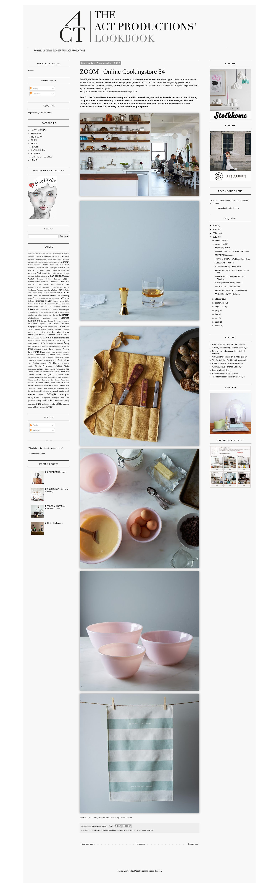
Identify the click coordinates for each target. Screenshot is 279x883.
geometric (31, 401)
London (44, 321)
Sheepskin (58, 357)
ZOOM (150, 830)
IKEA (58, 304)
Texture (36, 372)
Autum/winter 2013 (44, 259)
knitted (60, 401)
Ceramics (32, 273)
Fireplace (41, 293)
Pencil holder (33, 346)
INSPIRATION (37, 137)
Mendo (66, 329)
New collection (34, 340)
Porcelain (58, 349)
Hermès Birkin (64, 301)
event (63, 397)
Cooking (112, 830)
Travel (31, 374)
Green (35, 298)
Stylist (66, 366)
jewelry (38, 401)
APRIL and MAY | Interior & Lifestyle (228, 363)
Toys (67, 372)
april (217, 322)
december (219, 240)
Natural (50, 337)
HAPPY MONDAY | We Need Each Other (232, 259)
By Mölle (61, 270)
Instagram (65, 306)
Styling (58, 366)
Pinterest (37, 349)
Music (37, 338)
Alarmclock (57, 254)
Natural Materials (61, 338)
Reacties (35, 94)
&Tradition (31, 254)
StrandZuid (65, 363)
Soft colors (63, 360)
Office (58, 340)
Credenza (44, 282)
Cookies (48, 279)
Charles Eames (56, 273)
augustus (219, 306)
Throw (62, 372)
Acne (50, 254)
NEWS (34, 143)
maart (218, 326)
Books (66, 268)
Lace (55, 318)
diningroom (45, 397)
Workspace (64, 385)
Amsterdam (46, 256)
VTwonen (59, 375)
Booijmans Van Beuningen (47, 268)
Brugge (47, 270)
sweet (30, 407)
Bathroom (55, 262)
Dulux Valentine (57, 284)
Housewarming (49, 304)
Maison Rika (52, 327)
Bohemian (31, 268)
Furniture (52, 295)
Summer (40, 369)
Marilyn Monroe (40, 329)
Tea (67, 369)
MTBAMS (56, 324)
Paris (61, 343)
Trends (39, 374)
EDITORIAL (36, 153)
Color (31, 278)
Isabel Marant (53, 309)
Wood (144, 830)
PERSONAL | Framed (224, 263)
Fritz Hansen (43, 296)
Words (47, 385)
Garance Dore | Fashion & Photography (229, 357)
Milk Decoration (53, 332)
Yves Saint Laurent (35, 388)
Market (50, 329)
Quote (42, 352)
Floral (57, 293)
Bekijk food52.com (89, 91)
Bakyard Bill (32, 262)
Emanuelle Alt (57, 287)
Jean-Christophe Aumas (37, 312)
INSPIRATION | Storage (55, 472)
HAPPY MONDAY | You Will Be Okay (231, 290)
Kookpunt (46, 318)
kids (47, 400)
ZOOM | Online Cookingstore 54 (229, 283)
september (220, 303)
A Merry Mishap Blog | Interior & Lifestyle (230, 348)
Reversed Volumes (62, 352)
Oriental (31, 343)
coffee (105, 830)
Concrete (40, 279)
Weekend (39, 383)
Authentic (31, 259)
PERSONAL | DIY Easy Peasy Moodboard (55, 507)
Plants (51, 349)
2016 (215, 225)
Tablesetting (60, 369)
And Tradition (56, 256)
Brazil (42, 270)
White (46, 383)
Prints (36, 352)
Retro (53, 352)
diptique (55, 397)
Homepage (140, 844)
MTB (49, 324)
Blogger (157, 871)
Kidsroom (64, 315)
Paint (46, 343)
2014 (215, 233)
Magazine (42, 326)
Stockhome (54, 363)
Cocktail (65, 276)
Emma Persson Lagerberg (41, 290)
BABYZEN (56, 259)
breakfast (98, 830)
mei (217, 318)
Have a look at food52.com (93, 106)
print (59, 403)
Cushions (54, 282)
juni (217, 314)
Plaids (45, 349)
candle (61, 391)
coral (41, 395)
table (34, 407)
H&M (57, 298)
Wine (139, 830)
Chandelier (46, 273)
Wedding (31, 383)
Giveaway (65, 295)
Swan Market (50, 369)
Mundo (66, 335)
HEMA (67, 298)
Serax (39, 357)
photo (52, 404)
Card (67, 270)
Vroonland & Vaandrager (48, 377)
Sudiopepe (32, 369)
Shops (31, 360)
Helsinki (55, 301)
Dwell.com (32, 287)
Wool (30, 385)
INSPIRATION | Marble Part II (227, 287)
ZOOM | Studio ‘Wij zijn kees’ (227, 294)
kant (43, 401)
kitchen (133, 830)
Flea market (50, 293)
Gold (30, 298)
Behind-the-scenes (34, 265)
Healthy (48, 301)
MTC (62, 324)
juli (216, 310)
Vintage (31, 377)
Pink (30, 349)
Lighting (65, 318)
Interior (32, 309)
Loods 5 (51, 321)
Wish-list (59, 383)
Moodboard (50, 335)
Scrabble (66, 355)
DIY (67, 282)
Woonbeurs (38, 386)
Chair (39, 273)
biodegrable (38, 391)
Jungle (62, 312)
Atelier (67, 256)
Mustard (42, 338)
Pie (68, 346)
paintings (45, 404)
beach (67, 388)
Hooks (36, 304)
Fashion (61, 290)
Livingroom (34, 320)
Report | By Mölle (222, 247)
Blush (67, 265)
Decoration (32, 284)
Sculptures (32, 357)
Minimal (65, 332)
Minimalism (33, 335)
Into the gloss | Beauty (222, 370)
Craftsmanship (34, 282)
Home (30, 304)
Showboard (39, 360)
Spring (36, 363)
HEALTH (34, 160)
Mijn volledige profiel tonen (39, 113)
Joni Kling (55, 312)
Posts (34, 88)
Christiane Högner (41, 276)
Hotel (41, 304)
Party (66, 343)
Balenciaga (41, 262)
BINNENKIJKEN (38, 150)
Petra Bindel (43, 346)
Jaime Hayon (64, 309)
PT (42, 343)
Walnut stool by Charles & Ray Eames (43, 380)
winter (49, 407)
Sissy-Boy (48, 360)
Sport (30, 363)
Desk (40, 284)
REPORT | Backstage (224, 255)
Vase (67, 375)
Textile (30, 372)
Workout (55, 386)
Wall (59, 377)
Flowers (65, 292)
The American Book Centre (49, 372)
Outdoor (37, 343)
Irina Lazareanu (41, 309)
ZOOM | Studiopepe (54, 523)
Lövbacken (65, 321)
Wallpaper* (65, 377)
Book (60, 267)
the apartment (42, 407)
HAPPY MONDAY (38, 130)
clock (67, 391)
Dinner (126, 830)
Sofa (54, 360)
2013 (215, 237)
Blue (61, 265)
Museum (31, 338)
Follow (31, 70)
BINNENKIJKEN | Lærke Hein (228, 266)
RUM (48, 352)
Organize (65, 340)
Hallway (31, 301)
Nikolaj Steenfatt (48, 340)
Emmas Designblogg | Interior (225, 373)
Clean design (55, 276)
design (51, 394)
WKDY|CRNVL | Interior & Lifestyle (227, 367)
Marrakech (59, 329)
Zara (55, 388)
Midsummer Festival (36, 332)
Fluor (30, 296)
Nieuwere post (87, 844)
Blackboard (54, 265)
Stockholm (43, 363)
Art (63, 256)
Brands (31, 270)
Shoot (67, 357)
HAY (62, 298)
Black (45, 265)
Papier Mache (54, 343)
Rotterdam (40, 355)
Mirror (41, 335)
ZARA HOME (48, 388)
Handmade (39, 301)
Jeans (48, 312)
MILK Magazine (39, 324)
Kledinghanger (34, 318)
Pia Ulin (63, 346)
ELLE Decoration (44, 287)
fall (68, 397)
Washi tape (65, 380)
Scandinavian (54, 355)
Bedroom (64, 262)
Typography (49, 374)
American (38, 256)
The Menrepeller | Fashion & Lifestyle (228, 377)
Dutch (67, 284)
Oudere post (192, 844)
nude (38, 404)
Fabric (54, 290)
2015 (215, 229)
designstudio (33, 397)
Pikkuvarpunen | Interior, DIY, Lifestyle (228, 344)
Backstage (65, 259)
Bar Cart (48, 262)
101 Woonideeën (42, 254)
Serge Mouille (48, 357)
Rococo (31, 355)
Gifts (58, 296)
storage (66, 404)
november (219, 244)
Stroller (30, 366)
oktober (218, 299)
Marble (61, 326)
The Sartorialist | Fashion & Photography (230, 360)
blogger (46, 391)
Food (35, 296)
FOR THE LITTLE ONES (41, 157)
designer (120, 830)
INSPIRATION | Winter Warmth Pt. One (232, 251)
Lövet (30, 324)
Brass (37, 270)
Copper (66, 279)
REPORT (35, 147)
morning (66, 401)
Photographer (54, 346)
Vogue (37, 377)
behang (30, 391)
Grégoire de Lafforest (47, 298)
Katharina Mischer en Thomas (46, 315)
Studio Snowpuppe (44, 366)
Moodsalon (60, 335)
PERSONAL (36, 133)
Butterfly (54, 270)
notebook (32, 404)
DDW (62, 282)
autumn (61, 388)
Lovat (58, 321)
